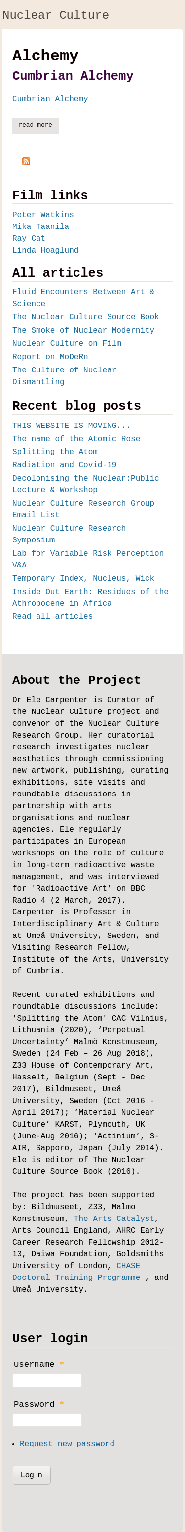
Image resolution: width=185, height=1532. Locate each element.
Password (39, 1404)
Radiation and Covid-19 (64, 465)
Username (39, 1364)
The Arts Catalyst (114, 1219)
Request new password (67, 1444)
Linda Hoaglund (45, 250)
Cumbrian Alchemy (73, 76)
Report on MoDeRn (50, 357)
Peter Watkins (43, 215)
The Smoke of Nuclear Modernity (83, 330)
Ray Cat (28, 238)
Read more (39, 125)
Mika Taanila (40, 227)
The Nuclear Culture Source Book (85, 317)
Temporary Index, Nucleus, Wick (83, 578)
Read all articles (52, 616)
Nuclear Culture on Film (66, 344)
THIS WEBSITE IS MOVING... (71, 426)
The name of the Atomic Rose (76, 439)
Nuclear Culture (55, 15)
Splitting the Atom (55, 452)
